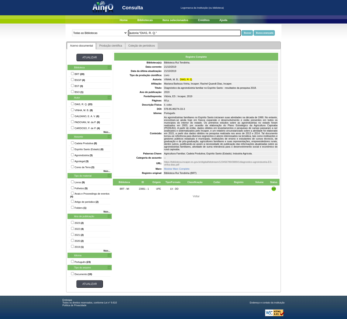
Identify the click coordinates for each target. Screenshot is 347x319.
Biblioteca (79, 67)
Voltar (196, 196)
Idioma (77, 255)
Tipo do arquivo (82, 267)
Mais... (106, 132)
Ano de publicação (84, 216)
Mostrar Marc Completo (176, 168)
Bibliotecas (145, 20)
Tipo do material (82, 175)
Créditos (204, 20)
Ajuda (223, 20)
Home (124, 20)
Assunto (78, 136)
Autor (77, 97)
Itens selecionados (175, 20)
